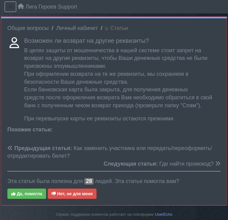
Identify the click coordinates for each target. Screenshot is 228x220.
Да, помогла (26, 193)
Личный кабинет (76, 28)
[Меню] (10, 7)
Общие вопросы (28, 28)
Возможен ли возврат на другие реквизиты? (86, 40)
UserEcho (163, 214)
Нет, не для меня (72, 193)
